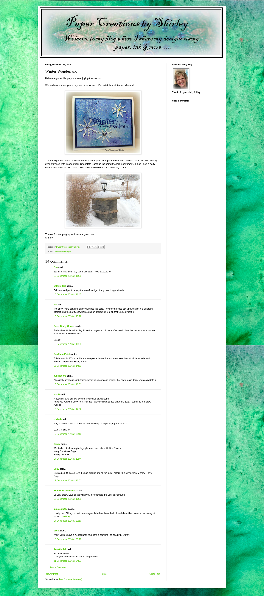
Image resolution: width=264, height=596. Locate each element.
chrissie (58, 419)
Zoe (56, 267)
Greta (56, 530)
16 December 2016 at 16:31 (67, 384)
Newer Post (52, 574)
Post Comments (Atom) (70, 579)
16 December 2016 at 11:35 (67, 276)
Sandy (57, 444)
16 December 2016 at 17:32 (67, 409)
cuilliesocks (60, 376)
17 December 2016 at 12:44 (67, 459)
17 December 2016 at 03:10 (67, 434)
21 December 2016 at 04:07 (67, 561)
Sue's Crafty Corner (64, 326)
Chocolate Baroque (62, 251)
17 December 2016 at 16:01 (67, 480)
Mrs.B (57, 394)
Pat (55, 304)
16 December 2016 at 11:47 (67, 294)
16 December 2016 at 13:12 (67, 316)
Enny (56, 469)
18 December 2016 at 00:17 (67, 539)
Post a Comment (58, 567)
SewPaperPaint (62, 354)
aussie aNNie (61, 509)
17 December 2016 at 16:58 (67, 499)
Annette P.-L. (61, 549)
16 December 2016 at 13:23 (67, 344)
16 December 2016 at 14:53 (67, 366)
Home (104, 574)
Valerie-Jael (60, 286)
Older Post (154, 574)
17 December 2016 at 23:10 (67, 520)
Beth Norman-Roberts (65, 490)
